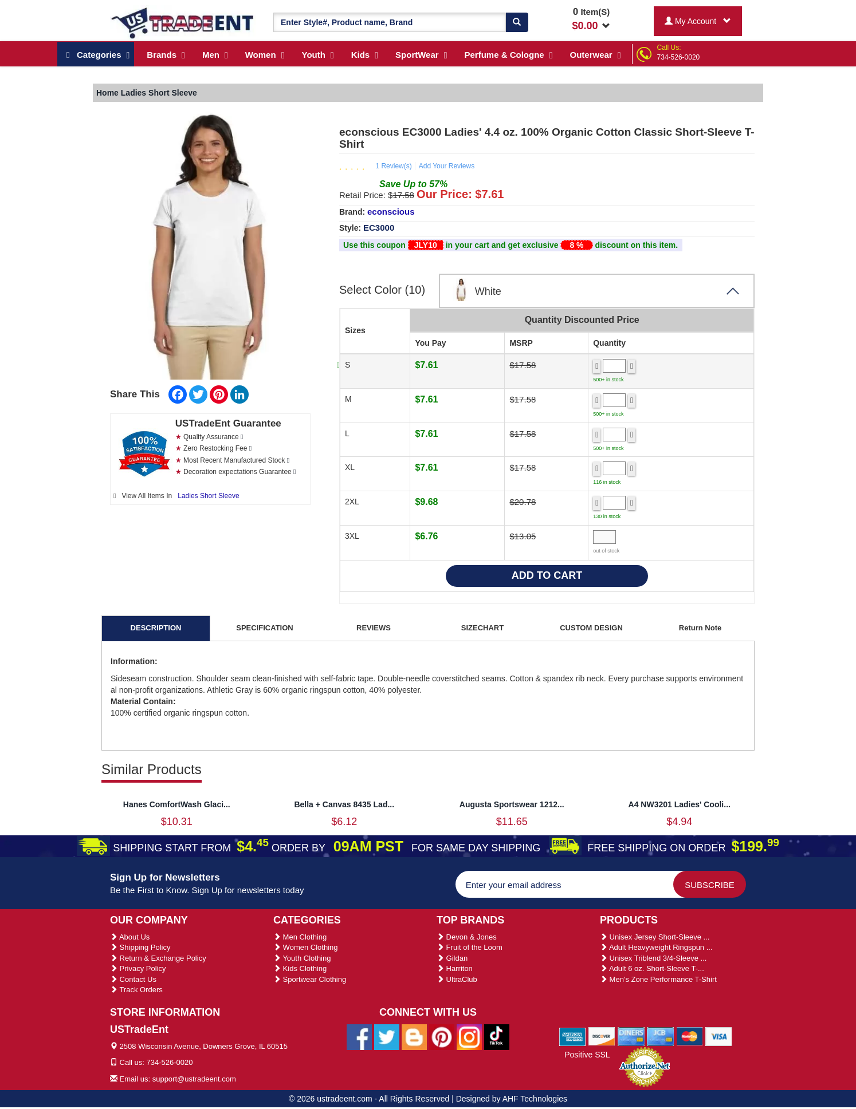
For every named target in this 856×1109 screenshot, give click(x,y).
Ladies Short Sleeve (208, 496)
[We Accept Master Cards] (689, 1035)
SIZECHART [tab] (482, 627)
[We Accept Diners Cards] (631, 1035)
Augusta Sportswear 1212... (512, 804)
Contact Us (133, 979)
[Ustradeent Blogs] (414, 1036)
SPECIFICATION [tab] (264, 627)
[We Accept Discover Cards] (601, 1035)
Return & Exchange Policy (158, 958)
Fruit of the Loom (469, 947)
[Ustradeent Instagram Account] (469, 1036)
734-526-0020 (678, 57)
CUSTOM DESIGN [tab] (591, 627)
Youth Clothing (302, 958)
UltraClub (457, 979)
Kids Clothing (300, 968)
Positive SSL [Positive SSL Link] (587, 1054)
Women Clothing (305, 947)
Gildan (452, 958)
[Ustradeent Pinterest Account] (441, 1036)
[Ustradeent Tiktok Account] (496, 1036)
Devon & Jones (467, 937)
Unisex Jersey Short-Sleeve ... (654, 937)
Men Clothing (300, 937)
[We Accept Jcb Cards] (660, 1035)
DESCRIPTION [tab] (156, 627)
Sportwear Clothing (309, 979)
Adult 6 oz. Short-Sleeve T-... (652, 968)
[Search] (516, 22)
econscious (391, 211)
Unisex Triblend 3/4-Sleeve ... (653, 958)
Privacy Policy (138, 968)
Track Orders (136, 989)
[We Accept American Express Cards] (572, 1035)
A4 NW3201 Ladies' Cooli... (680, 804)
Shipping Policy (140, 947)
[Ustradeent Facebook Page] (359, 1036)
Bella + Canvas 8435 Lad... (344, 804)
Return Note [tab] (700, 627)
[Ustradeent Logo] (183, 22)
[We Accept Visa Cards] (718, 1035)
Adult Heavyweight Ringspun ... (656, 947)
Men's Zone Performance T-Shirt (658, 979)
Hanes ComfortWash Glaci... (176, 804)
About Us (130, 937)
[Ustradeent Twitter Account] (386, 1036)
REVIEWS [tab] (373, 627)
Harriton (455, 968)
